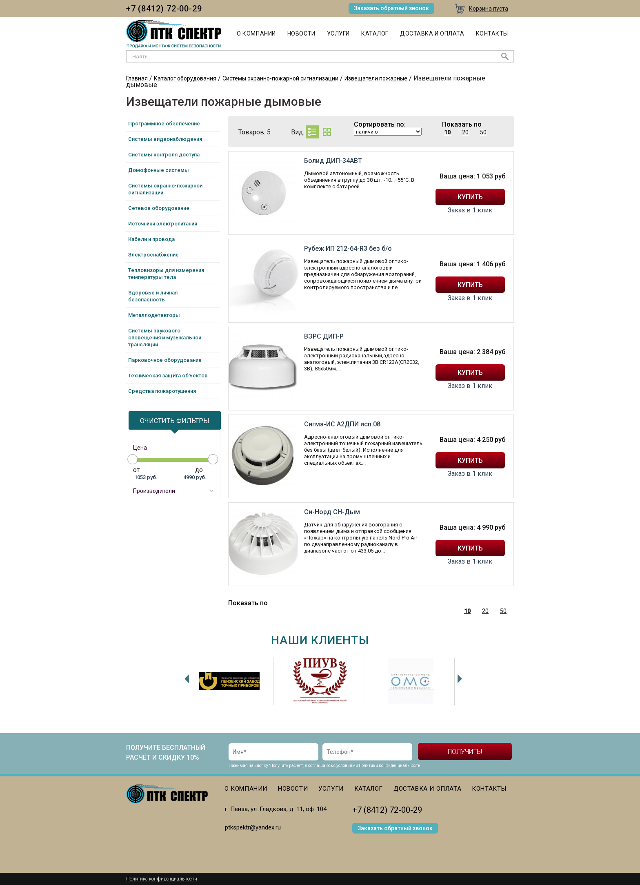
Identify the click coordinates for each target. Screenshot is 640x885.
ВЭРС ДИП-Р (324, 336)
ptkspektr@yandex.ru (253, 827)
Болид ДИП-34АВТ (333, 161)
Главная (137, 78)
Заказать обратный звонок (391, 8)
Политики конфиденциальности (389, 765)
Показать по (462, 124)
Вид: (297, 132)
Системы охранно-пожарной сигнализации (280, 78)
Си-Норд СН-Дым (332, 512)
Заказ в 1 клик (470, 210)
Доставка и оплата (432, 33)
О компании (256, 33)
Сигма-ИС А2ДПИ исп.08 (342, 424)
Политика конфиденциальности (161, 879)
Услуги (338, 33)
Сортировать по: (380, 124)
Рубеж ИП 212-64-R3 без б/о (348, 248)
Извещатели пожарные (375, 78)
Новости (301, 33)
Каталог (375, 33)
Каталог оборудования (185, 78)
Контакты (492, 33)
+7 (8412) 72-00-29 (164, 8)
